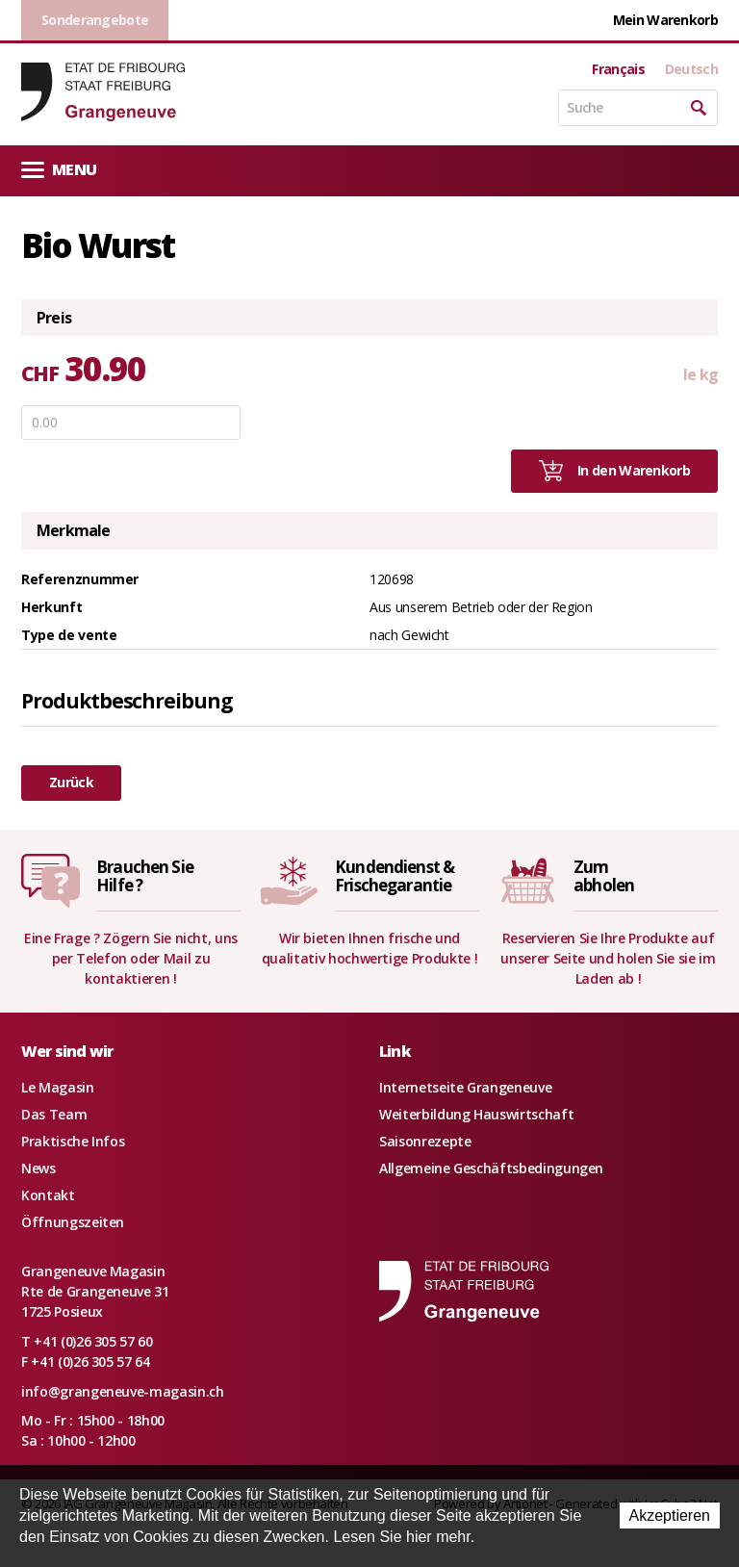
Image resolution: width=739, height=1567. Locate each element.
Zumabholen (603, 876)
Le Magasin (57, 1087)
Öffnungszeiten (72, 1222)
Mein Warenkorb (665, 20)
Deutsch (691, 69)
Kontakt (48, 1195)
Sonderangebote (94, 20)
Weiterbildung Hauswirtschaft (476, 1114)
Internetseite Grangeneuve (465, 1087)
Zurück (71, 782)
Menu (58, 169)
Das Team (54, 1114)
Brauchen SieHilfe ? (144, 876)
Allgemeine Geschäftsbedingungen (491, 1168)
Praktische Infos (72, 1141)
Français (618, 69)
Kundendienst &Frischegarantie (394, 876)
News (38, 1168)
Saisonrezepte (425, 1141)
